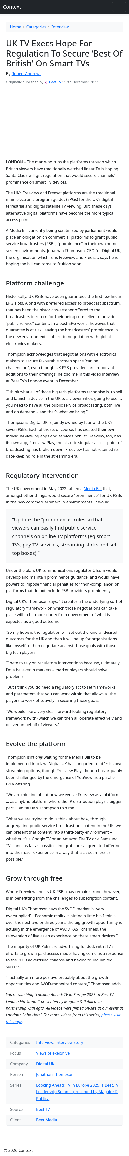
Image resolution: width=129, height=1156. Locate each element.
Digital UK (45, 1064)
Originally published (22, 82)
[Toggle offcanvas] (119, 7)
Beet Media (46, 1120)
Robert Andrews (26, 73)
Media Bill (93, 488)
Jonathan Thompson (55, 1074)
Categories (36, 27)
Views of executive (53, 1053)
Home (15, 27)
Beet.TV (55, 82)
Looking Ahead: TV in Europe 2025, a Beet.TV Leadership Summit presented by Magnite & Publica (77, 1091)
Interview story (69, 1042)
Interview (60, 27)
